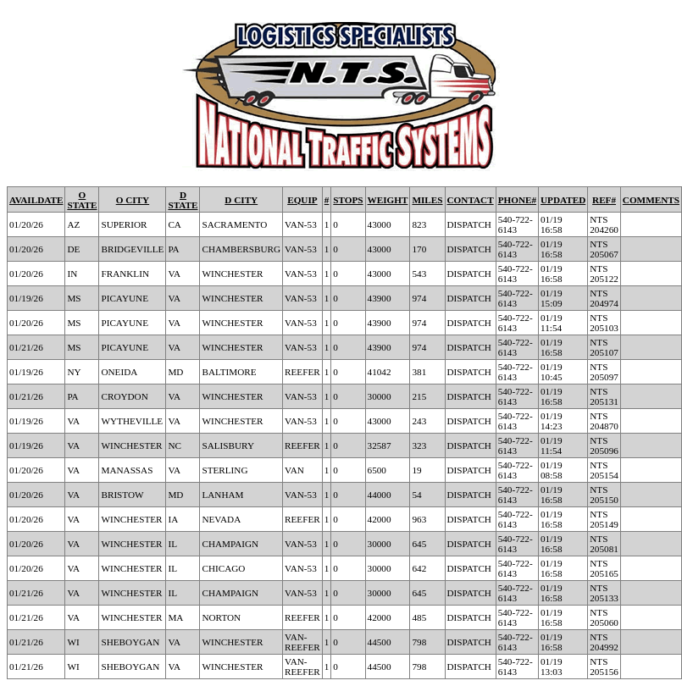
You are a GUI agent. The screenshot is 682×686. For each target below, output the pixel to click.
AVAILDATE (36, 200)
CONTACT (470, 200)
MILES (427, 200)
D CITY (241, 200)
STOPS (348, 200)
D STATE (182, 200)
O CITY (132, 200)
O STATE (82, 200)
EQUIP (302, 200)
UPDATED (563, 200)
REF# (604, 200)
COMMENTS (651, 200)
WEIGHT (388, 200)
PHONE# (517, 200)
